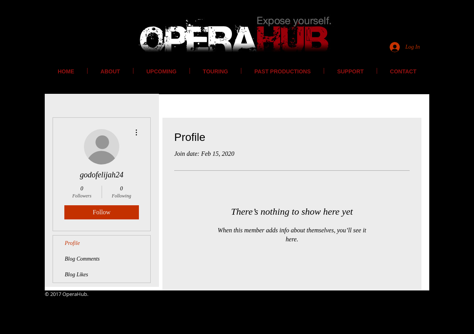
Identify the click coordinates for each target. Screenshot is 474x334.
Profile (72, 243)
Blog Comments (82, 259)
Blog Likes (76, 274)
